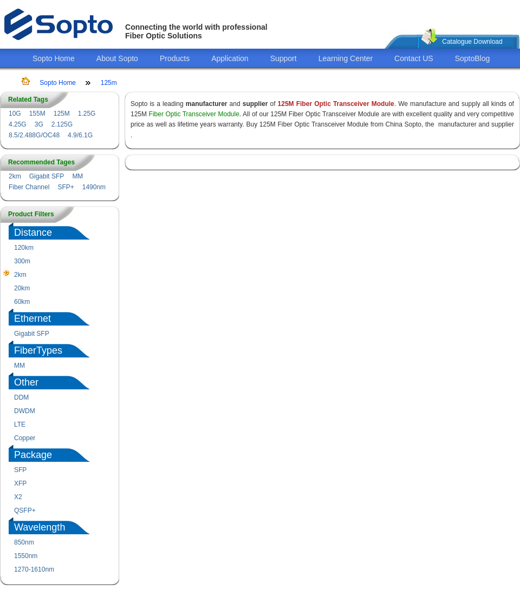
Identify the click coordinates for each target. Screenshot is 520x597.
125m (109, 83)
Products (175, 58)
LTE (19, 424)
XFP (20, 483)
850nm (24, 542)
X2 (18, 497)
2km (15, 176)
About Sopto (117, 58)
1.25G (87, 113)
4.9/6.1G (80, 135)
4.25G (18, 124)
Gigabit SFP (46, 176)
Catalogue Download (472, 41)
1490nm (94, 187)
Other (26, 382)
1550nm (25, 556)
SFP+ (65, 187)
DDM (21, 397)
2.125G (62, 124)
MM (77, 176)
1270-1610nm (34, 569)
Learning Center (345, 58)
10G (15, 113)
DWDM (24, 411)
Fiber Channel (29, 187)
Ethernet (32, 318)
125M (62, 113)
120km (24, 247)
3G (39, 124)
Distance (33, 232)
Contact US (413, 58)
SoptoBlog (472, 58)
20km (22, 288)
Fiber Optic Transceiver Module (194, 114)
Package (33, 454)
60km (22, 302)
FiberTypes (38, 350)
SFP (20, 470)
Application (230, 58)
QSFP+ (25, 510)
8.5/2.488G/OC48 (34, 135)
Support (283, 58)
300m (22, 261)
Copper (24, 438)
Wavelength (39, 527)
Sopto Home (53, 58)
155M (37, 113)
